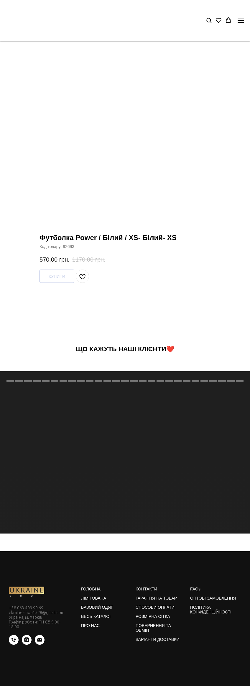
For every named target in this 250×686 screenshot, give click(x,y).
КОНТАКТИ (146, 589)
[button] (209, 20)
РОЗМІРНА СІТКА (153, 616)
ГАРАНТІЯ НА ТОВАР (156, 598)
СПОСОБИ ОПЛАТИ (155, 607)
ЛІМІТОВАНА (93, 598)
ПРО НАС (90, 625)
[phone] (14, 643)
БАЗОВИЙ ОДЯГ (97, 607)
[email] (40, 643)
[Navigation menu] (241, 21)
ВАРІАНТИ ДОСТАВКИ (157, 639)
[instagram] (27, 643)
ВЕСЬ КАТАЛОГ (96, 616)
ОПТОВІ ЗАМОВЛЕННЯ (213, 598)
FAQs (195, 589)
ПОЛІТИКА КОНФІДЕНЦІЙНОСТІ (210, 609)
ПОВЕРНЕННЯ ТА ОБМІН (153, 628)
